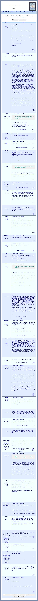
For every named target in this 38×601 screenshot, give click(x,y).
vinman (6, 293)
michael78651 (6, 53)
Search (12, 11)
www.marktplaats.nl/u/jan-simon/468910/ (21, 354)
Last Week (19, 11)
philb (6, 253)
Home (3, 11)
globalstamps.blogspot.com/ (21, 160)
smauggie (6, 397)
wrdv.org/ (21, 318)
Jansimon (6, 338)
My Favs (33, 11)
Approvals (6, 345)
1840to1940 (6, 150)
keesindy (6, 141)
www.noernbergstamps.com (21, 250)
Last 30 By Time (28, 11)
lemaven (6, 216)
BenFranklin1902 (6, 182)
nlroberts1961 (6, 503)
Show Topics (7, 11)
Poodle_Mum (7, 438)
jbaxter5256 (6, 62)
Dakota (7, 409)
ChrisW (6, 133)
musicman (6, 577)
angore (7, 113)
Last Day (15, 11)
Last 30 (24, 11)
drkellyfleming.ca (21, 451)
